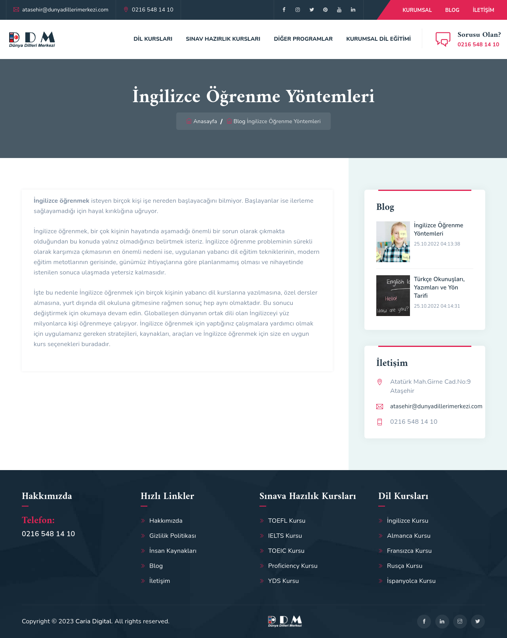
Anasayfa (205, 121)
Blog (452, 10)
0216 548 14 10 (152, 9)
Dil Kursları (152, 39)
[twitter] (298, 10)
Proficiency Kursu (293, 566)
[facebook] (284, 10)
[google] (311, 10)
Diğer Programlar (303, 39)
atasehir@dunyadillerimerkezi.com (65, 9)
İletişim (483, 10)
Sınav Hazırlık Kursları (223, 39)
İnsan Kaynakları (172, 551)
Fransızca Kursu (409, 551)
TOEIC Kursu (286, 551)
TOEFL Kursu (286, 520)
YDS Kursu (283, 581)
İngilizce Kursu (408, 520)
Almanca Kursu (409, 535)
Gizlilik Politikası (172, 535)
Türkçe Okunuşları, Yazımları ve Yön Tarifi (439, 287)
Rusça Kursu (405, 566)
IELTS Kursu (285, 535)
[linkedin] (442, 621)
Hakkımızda (166, 520)
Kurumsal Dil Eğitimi (378, 39)
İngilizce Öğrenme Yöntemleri (438, 229)
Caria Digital (94, 621)
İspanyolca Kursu (411, 581)
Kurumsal (417, 10)
